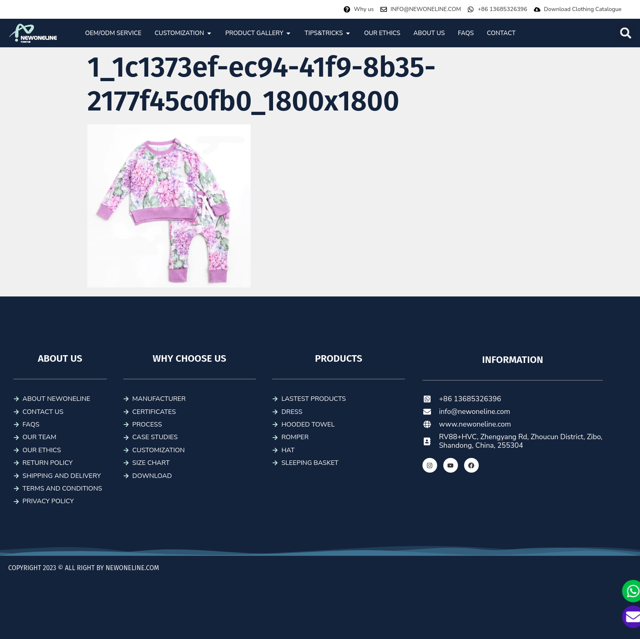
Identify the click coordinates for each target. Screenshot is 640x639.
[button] (626, 33)
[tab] (113, 33)
